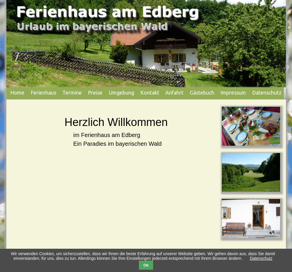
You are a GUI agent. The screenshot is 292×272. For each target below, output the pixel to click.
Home (17, 92)
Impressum (233, 92)
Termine (72, 92)
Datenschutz (267, 92)
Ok (146, 265)
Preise (95, 92)
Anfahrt (174, 92)
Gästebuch (202, 92)
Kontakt (149, 92)
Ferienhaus (43, 92)
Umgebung (121, 92)
